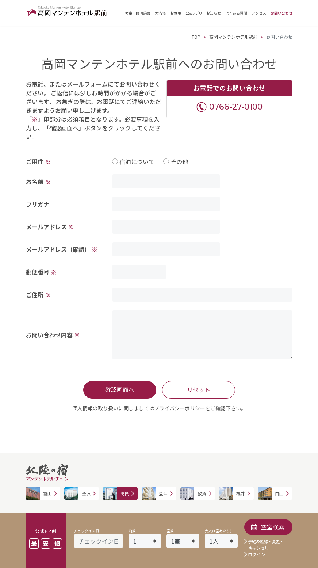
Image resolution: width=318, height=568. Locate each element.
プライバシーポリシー (179, 408)
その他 (179, 161)
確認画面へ (119, 389)
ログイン (256, 554)
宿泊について (136, 161)
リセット (198, 389)
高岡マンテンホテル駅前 (233, 37)
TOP (196, 37)
